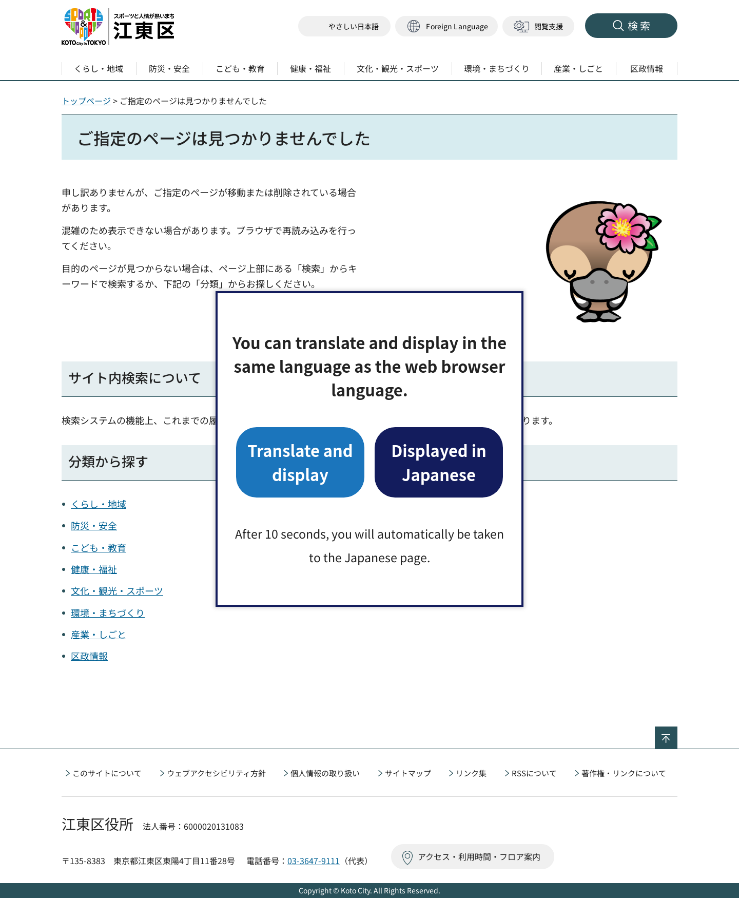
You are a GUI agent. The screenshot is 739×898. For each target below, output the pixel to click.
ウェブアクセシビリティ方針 (216, 773)
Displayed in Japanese (439, 461)
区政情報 (89, 655)
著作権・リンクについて (623, 773)
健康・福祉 (94, 569)
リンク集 (471, 773)
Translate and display (300, 461)
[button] (446, 26)
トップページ (86, 100)
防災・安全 (94, 525)
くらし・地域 (98, 503)
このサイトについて (107, 773)
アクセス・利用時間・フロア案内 (479, 856)
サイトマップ (408, 773)
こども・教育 (98, 547)
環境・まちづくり (108, 612)
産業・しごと (98, 634)
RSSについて (534, 773)
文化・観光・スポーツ (117, 590)
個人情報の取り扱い (325, 773)
